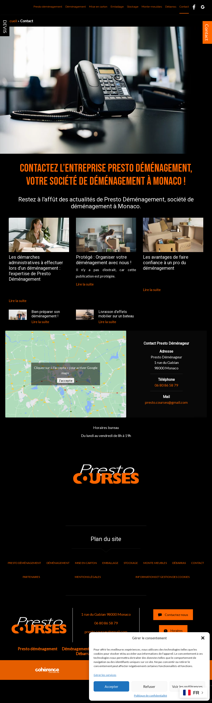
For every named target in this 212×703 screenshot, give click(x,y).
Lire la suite (17, 300)
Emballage (117, 6)
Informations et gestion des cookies (163, 577)
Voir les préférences (187, 686)
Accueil (11, 21)
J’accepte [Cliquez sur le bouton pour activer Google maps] (66, 380)
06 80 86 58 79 (166, 385)
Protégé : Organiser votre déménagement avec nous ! (103, 259)
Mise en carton (98, 6)
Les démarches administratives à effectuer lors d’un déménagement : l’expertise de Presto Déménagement (36, 268)
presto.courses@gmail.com (166, 402)
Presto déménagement (47, 6)
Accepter (111, 686)
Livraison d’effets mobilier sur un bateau (116, 314)
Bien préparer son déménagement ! (45, 314)
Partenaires (31, 577)
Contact (207, 32)
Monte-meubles (152, 6)
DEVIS (5, 26)
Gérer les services (105, 675)
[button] (203, 638)
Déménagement (75, 6)
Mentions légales (88, 577)
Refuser (149, 686)
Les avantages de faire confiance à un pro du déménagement (165, 262)
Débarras (170, 6)
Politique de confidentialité (150, 695)
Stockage (132, 6)
